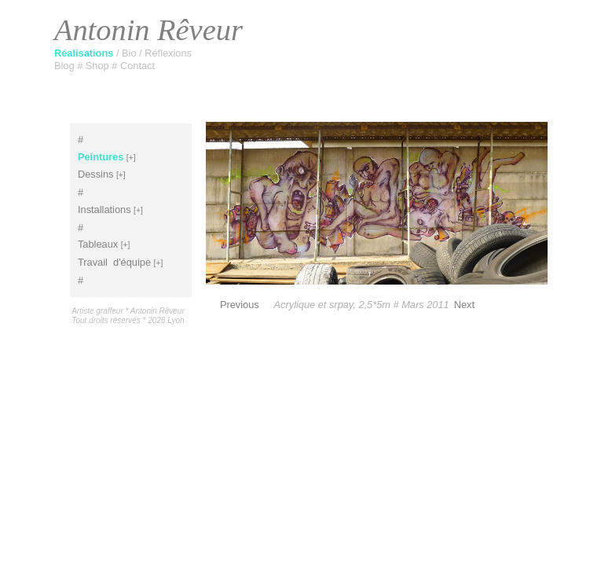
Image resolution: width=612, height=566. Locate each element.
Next (464, 305)
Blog (65, 66)
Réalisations (85, 53)
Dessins (96, 174)
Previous (239, 305)
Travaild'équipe (114, 262)
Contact (137, 66)
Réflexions (168, 53)
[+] (131, 157)
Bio (130, 53)
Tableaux (98, 244)
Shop (99, 66)
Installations (104, 209)
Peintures (100, 157)
